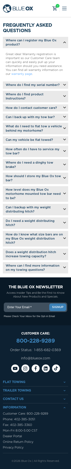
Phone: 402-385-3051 (19, 419)
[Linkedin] (46, 368)
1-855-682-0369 (47, 350)
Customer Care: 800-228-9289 (25, 413)
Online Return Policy (18, 441)
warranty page (21, 74)
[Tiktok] (56, 368)
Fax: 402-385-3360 (17, 425)
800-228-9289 (35, 341)
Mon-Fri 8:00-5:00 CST (20, 430)
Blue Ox (26, 461)
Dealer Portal (12, 436)
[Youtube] (15, 368)
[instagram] (25, 368)
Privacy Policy (13, 447)
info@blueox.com (35, 358)
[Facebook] (36, 368)
